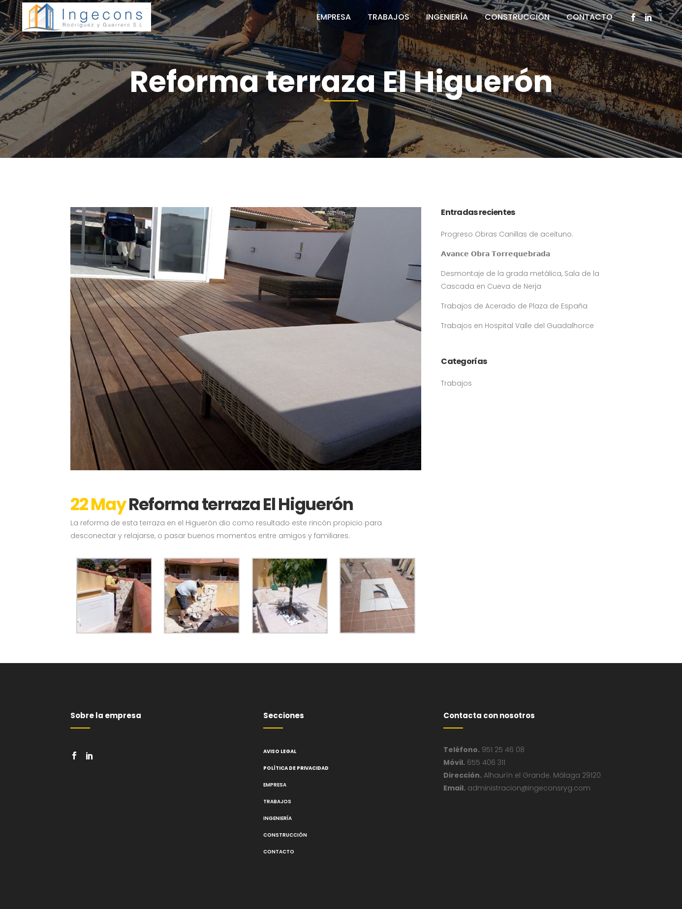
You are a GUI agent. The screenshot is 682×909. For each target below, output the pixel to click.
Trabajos (456, 383)
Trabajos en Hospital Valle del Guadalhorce (517, 326)
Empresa (274, 784)
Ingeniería (277, 818)
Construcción (285, 835)
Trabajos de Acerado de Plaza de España (514, 306)
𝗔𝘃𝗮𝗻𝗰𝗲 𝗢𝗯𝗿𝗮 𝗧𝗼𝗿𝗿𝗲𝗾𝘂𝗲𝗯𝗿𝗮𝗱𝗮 (495, 254)
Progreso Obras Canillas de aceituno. (507, 234)
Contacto (278, 851)
